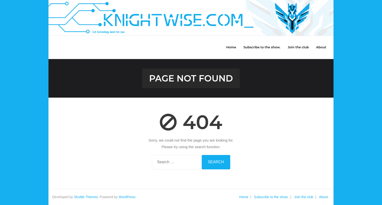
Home (243, 197)
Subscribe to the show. (271, 197)
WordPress (127, 197)
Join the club (303, 197)
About (323, 197)
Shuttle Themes (86, 197)
